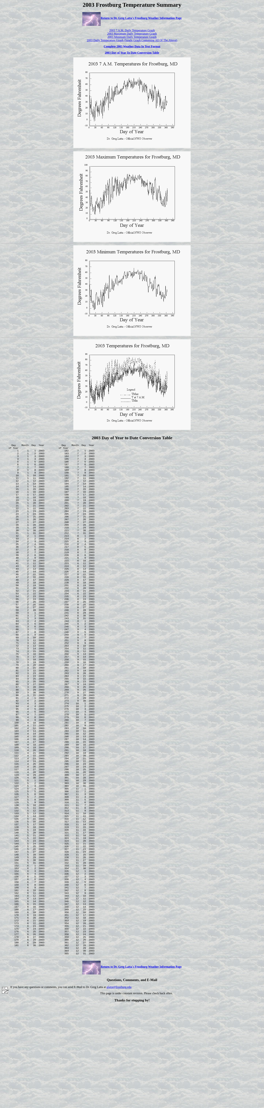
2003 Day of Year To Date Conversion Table (132, 52)
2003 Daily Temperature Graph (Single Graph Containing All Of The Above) (132, 40)
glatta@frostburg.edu (119, 1089)
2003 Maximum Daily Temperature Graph (132, 33)
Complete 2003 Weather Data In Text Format (132, 46)
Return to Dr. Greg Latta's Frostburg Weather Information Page (132, 18)
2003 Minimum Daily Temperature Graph (132, 36)
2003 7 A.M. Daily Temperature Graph (132, 30)
